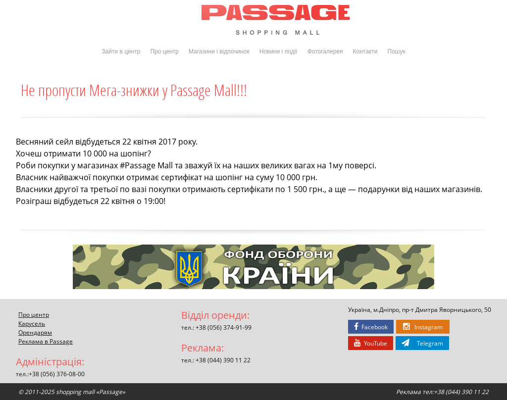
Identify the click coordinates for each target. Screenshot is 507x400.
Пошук (397, 51)
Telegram (422, 343)
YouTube (370, 343)
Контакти (365, 51)
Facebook (371, 327)
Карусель (31, 323)
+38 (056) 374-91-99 (224, 327)
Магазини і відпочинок (219, 51)
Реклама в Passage (45, 341)
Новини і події (278, 51)
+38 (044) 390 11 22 (223, 360)
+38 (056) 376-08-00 (57, 374)
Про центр (164, 51)
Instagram (423, 327)
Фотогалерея (325, 51)
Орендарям (35, 332)
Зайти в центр (120, 51)
